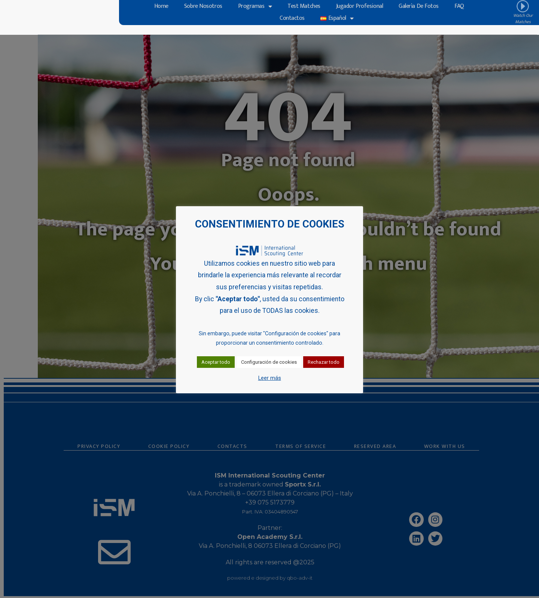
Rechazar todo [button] (323, 362)
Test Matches (303, 6)
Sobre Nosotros (203, 6)
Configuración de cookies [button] (269, 362)
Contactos (292, 18)
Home (161, 6)
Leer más (269, 378)
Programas (255, 7)
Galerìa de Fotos (419, 6)
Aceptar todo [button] (215, 362)
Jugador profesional (359, 6)
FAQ (459, 6)
